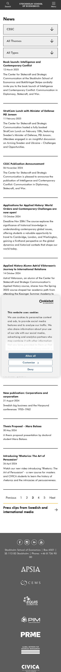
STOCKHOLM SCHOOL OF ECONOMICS (31, 4)
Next (52, 497)
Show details (42, 348)
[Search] (8, 4)
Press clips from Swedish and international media (30, 510)
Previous (11, 497)
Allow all (31, 355)
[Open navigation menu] (53, 4)
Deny (30, 369)
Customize (31, 362)
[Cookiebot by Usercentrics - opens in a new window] (40, 302)
